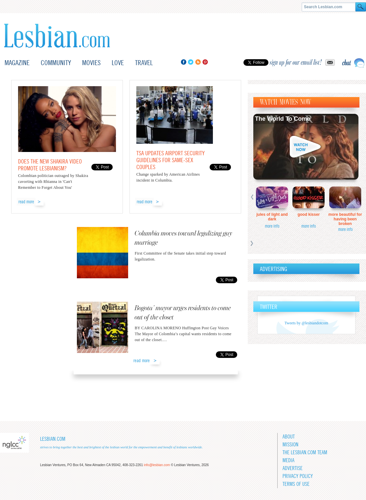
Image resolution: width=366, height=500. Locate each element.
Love (118, 63)
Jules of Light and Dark (272, 216)
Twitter (191, 62)
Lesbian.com (57, 35)
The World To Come (282, 118)
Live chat (353, 63)
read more (26, 201)
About (289, 437)
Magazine (17, 63)
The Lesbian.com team (305, 452)
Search (360, 7)
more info (272, 226)
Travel (144, 63)
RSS (198, 62)
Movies (91, 63)
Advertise (293, 468)
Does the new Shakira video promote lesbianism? (50, 165)
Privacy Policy (298, 476)
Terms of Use (296, 484)
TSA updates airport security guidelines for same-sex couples (170, 160)
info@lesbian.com (157, 465)
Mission (290, 444)
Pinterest (205, 62)
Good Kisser (309, 214)
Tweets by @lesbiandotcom (306, 323)
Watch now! (305, 147)
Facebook (183, 62)
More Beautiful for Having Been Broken (345, 219)
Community (56, 63)
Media (288, 460)
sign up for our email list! (296, 62)
